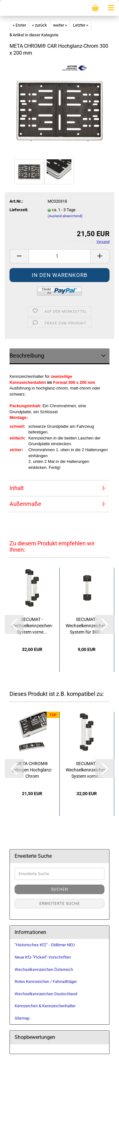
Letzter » (80, 25)
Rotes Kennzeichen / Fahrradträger (46, 981)
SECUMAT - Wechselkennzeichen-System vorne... (32, 626)
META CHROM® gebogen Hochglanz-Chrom (32, 770)
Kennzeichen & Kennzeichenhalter (45, 1005)
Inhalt (17, 488)
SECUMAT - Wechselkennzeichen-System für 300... (87, 626)
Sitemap (22, 1018)
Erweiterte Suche (59, 903)
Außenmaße (25, 503)
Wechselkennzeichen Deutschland (46, 993)
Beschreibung (27, 355)
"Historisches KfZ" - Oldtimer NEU (45, 944)
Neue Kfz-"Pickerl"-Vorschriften (43, 957)
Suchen (59, 889)
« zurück (39, 25)
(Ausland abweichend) (65, 216)
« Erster (19, 25)
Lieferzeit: (19, 209)
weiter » (60, 25)
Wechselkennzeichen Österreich (44, 969)
